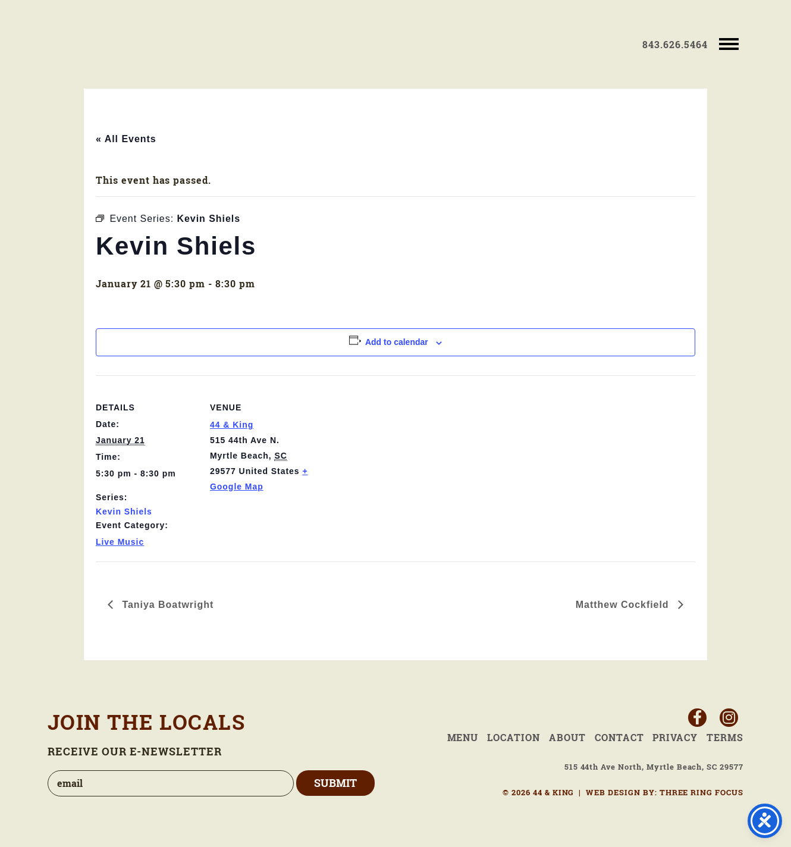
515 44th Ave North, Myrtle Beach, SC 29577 (653, 767)
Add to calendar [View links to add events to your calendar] (396, 342)
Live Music (120, 542)
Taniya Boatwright (166, 605)
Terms (725, 737)
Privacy (675, 737)
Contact (619, 737)
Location (513, 737)
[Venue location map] (387, 457)
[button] (728, 43)
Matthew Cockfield (624, 605)
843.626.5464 (675, 44)
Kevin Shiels (124, 511)
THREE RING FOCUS (701, 793)
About (567, 737)
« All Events (126, 139)
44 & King (117, 44)
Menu (463, 737)
